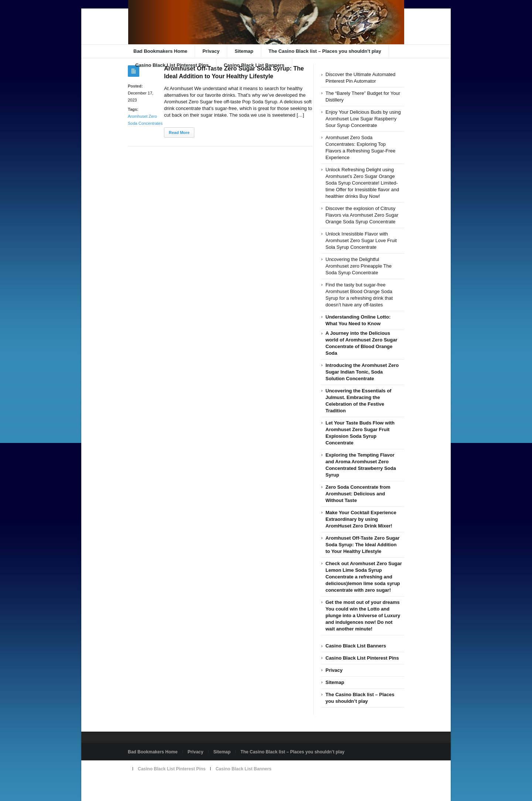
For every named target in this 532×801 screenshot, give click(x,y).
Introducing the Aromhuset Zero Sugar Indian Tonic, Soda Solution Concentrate (362, 371)
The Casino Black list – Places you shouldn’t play (325, 51)
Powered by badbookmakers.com (163, 785)
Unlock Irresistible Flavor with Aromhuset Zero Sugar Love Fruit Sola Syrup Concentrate (361, 240)
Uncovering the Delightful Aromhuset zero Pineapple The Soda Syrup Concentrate (358, 266)
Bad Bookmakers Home (160, 51)
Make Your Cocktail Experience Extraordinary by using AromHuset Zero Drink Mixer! (360, 519)
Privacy (210, 51)
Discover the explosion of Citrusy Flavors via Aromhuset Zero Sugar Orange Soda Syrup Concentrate (361, 215)
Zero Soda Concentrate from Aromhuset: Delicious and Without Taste (358, 493)
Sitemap (244, 51)
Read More (179, 132)
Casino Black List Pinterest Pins (172, 65)
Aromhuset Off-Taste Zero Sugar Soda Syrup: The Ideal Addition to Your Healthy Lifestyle (362, 544)
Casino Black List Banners (254, 65)
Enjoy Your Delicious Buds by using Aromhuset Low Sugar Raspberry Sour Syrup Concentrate (363, 118)
